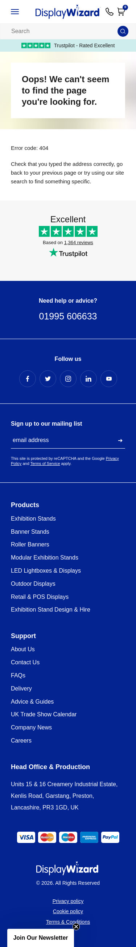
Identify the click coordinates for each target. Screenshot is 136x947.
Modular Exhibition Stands (44, 557)
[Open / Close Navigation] (20, 12)
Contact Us (25, 662)
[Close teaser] (76, 926)
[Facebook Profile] (27, 378)
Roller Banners (30, 544)
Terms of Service (45, 463)
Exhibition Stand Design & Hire (50, 609)
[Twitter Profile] (48, 378)
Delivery (21, 688)
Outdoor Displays (33, 584)
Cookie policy (68, 911)
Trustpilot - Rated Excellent (68, 45)
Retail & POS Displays (40, 597)
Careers (21, 740)
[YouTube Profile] (108, 378)
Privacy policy (68, 901)
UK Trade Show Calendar (44, 714)
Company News (31, 727)
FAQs (18, 675)
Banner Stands (30, 532)
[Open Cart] (121, 12)
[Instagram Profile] (68, 378)
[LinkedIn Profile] (88, 378)
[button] (40, 938)
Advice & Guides (32, 702)
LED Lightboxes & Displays (46, 571)
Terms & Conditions (68, 922)
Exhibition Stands (33, 519)
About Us (23, 649)
